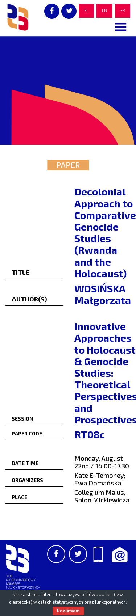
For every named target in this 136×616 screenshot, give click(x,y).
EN (104, 10)
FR (122, 10)
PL (86, 10)
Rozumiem (68, 611)
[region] (68, 90)
